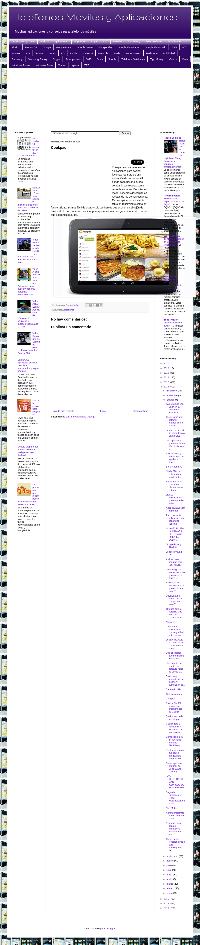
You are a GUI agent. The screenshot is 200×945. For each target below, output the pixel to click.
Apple (94, 41)
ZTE (86, 65)
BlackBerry (134, 41)
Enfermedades (154, 41)
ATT (105, 41)
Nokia (117, 53)
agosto (170, 860)
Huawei (16, 53)
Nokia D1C (171, 622)
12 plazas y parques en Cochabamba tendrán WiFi (174, 242)
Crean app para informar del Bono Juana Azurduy (174, 767)
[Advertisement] (100, 99)
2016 (167, 386)
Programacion (172, 195)
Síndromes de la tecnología (174, 718)
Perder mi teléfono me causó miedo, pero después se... (175, 754)
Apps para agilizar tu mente (175, 509)
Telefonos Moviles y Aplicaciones (96, 16)
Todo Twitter (171, 319)
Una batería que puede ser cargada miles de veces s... (174, 667)
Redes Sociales (172, 137)
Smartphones (73, 59)
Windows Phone (21, 65)
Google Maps (63, 47)
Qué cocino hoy (174, 694)
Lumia (73, 53)
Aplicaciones (62, 41)
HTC (185, 47)
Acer (32, 41)
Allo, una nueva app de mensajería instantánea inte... (174, 829)
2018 (167, 377)
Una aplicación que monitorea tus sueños (175, 655)
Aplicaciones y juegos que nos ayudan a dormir (175, 457)
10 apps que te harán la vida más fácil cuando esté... (174, 613)
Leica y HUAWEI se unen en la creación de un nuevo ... (175, 644)
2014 (167, 903)
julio (169, 865)
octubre (171, 400)
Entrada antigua (139, 411)
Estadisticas (174, 41)
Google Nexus (85, 47)
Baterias (117, 41)
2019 (167, 372)
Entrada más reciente (63, 411)
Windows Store (44, 65)
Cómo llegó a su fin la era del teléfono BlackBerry (174, 741)
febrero (171, 888)
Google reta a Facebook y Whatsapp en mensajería (174, 728)
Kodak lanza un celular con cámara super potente (174, 486)
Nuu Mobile (172, 808)
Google (47, 47)
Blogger (111, 928)
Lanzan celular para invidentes (36, 407)
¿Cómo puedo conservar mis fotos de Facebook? (173, 285)
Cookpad (170, 698)
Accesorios (18, 41)
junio (169, 870)
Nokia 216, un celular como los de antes (174, 474)
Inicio (103, 411)
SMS (88, 59)
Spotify (112, 59)
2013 (167, 908)
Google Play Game (128, 47)
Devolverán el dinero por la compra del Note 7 (174, 600)
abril (169, 879)
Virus (185, 59)
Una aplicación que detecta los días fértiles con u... (175, 444)
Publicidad (169, 53)
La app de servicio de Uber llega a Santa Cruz (175, 433)
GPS (174, 47)
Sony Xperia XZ (174, 466)
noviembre (172, 395)
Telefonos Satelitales (133, 59)
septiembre (173, 856)
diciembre (172, 390)
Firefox (16, 47)
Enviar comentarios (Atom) (80, 416)
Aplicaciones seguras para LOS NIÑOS (174, 562)
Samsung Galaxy (37, 59)
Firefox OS (31, 47)
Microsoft (88, 53)
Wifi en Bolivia (172, 236)
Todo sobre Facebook (170, 278)
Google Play (105, 47)
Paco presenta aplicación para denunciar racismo (175, 519)
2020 (167, 368)
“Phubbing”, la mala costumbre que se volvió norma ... (175, 573)
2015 (167, 899)
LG (63, 53)
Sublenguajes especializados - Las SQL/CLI (174, 201)
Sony (100, 59)
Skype (56, 59)
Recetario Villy (173, 689)
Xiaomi (62, 65)
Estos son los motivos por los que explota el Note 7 (175, 586)
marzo (170, 883)
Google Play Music (155, 47)
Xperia (75, 65)
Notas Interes (133, 53)
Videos (173, 59)
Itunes (52, 53)
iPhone (39, 53)
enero (170, 893)
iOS (28, 53)
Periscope (151, 53)
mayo (170, 874)
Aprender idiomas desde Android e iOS (175, 815)
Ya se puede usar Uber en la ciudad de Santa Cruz (175, 408)
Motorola (103, 53)
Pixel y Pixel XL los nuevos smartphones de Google (174, 707)
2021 (167, 363)
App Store (79, 41)
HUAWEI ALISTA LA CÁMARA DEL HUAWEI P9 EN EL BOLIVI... (175, 534)
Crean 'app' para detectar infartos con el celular (174, 421)
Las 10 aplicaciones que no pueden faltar (175, 499)
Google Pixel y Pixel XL (173, 546)
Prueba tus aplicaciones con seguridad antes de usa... (175, 630)
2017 (167, 382)
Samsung (17, 59)
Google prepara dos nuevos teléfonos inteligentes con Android (27, 451)
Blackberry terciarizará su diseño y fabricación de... (175, 680)
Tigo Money (156, 59)
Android (44, 41)
